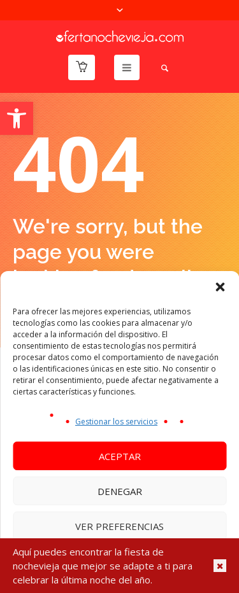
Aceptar (120, 456)
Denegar (120, 491)
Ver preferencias (119, 526)
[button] (16, 118)
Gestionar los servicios (116, 421)
